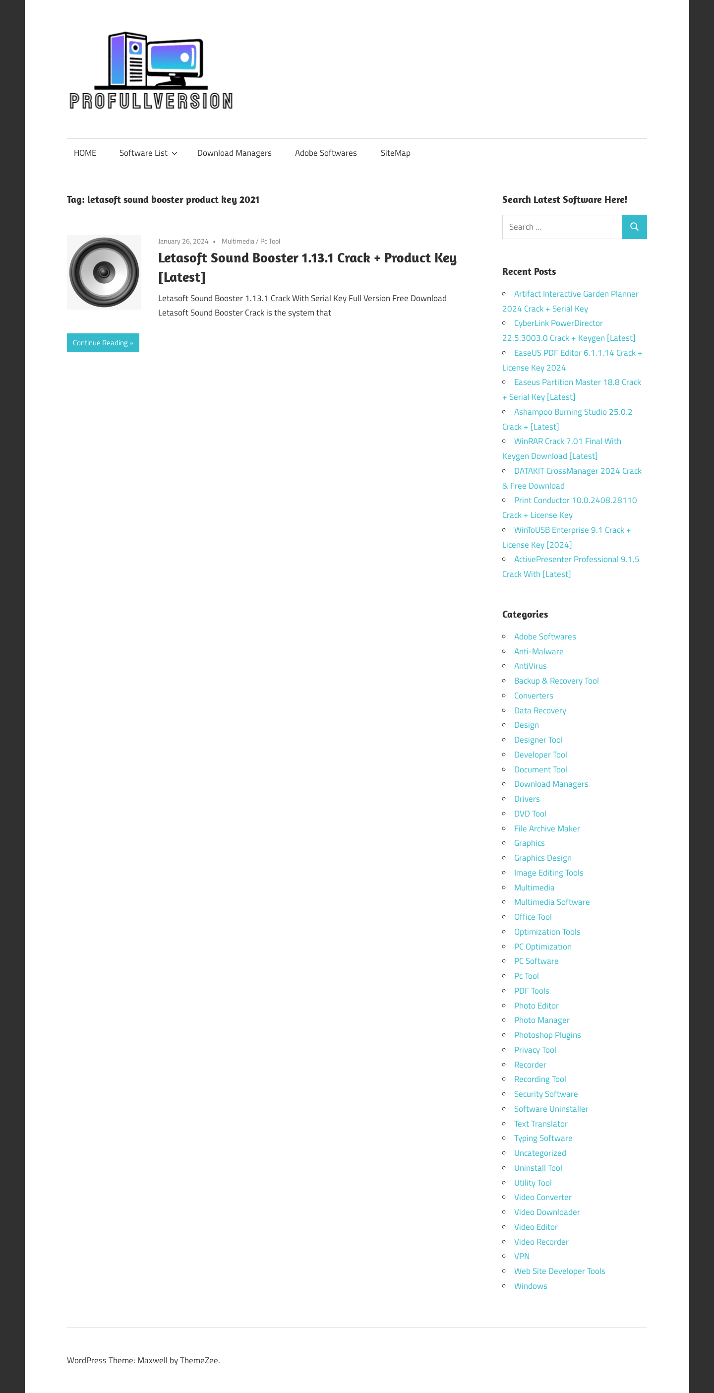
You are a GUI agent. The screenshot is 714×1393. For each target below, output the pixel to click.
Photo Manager (543, 1019)
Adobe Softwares (326, 152)
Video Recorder (541, 1241)
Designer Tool (538, 739)
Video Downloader (547, 1211)
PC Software (536, 960)
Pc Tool (270, 241)
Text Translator (541, 1123)
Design (526, 724)
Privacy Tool (535, 1049)
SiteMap (396, 152)
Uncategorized (540, 1152)
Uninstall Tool (538, 1167)
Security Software (546, 1093)
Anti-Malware (539, 651)
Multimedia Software (552, 901)
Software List (148, 152)
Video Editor (536, 1226)
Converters (533, 695)
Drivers (527, 798)
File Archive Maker (547, 828)
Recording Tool (540, 1079)
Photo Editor (536, 1005)
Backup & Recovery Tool (556, 680)
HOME (85, 152)
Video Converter (543, 1197)
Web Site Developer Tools (559, 1271)
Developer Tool (540, 754)
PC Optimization (543, 946)
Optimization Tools (547, 931)
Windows (530, 1285)
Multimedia (238, 241)
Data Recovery (540, 710)
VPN (522, 1256)
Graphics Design (543, 857)
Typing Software (543, 1138)
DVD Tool (530, 813)
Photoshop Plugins (547, 1034)
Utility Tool (533, 1182)
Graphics (529, 842)
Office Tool (533, 916)
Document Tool (540, 769)
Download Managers (234, 152)
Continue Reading (100, 342)
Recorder (530, 1064)
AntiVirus (530, 665)
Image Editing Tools (549, 872)
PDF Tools (531, 990)
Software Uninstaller (551, 1108)
